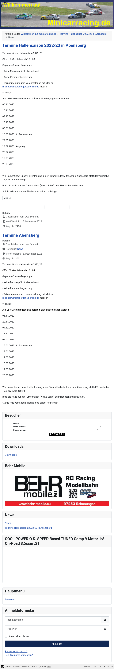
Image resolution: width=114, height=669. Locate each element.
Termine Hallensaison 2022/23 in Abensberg (44, 45)
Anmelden (57, 643)
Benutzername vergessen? (19, 655)
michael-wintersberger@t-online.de (20, 86)
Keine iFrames (57, 564)
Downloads (11, 454)
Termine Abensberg (20, 235)
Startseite (10, 599)
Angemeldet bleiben (18, 636)
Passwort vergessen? (16, 651)
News (20, 249)
